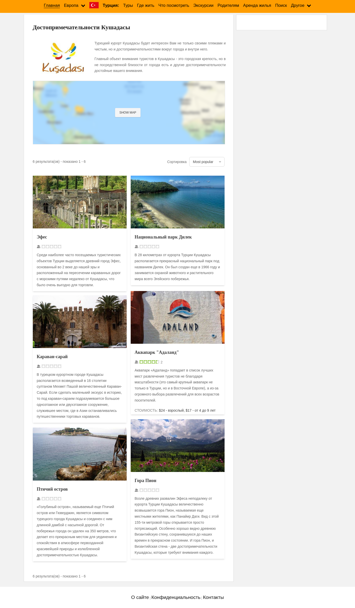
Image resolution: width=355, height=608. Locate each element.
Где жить (145, 5)
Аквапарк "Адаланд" (157, 352)
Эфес (42, 237)
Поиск (281, 5)
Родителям (228, 5)
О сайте (140, 597)
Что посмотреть (173, 5)
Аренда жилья (257, 5)
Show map (127, 112)
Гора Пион (145, 480)
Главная (52, 5)
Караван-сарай (52, 356)
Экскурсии (203, 5)
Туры (128, 5)
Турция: (111, 5)
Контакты (213, 597)
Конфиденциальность (176, 597)
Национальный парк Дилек (163, 237)
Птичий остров (52, 489)
